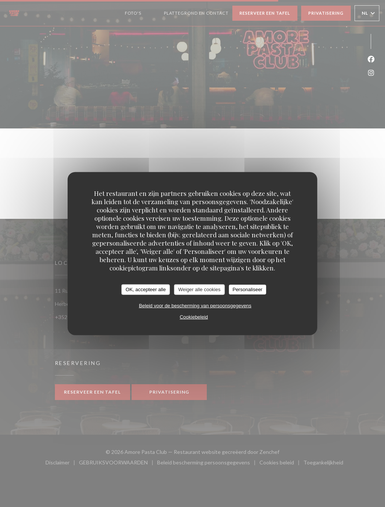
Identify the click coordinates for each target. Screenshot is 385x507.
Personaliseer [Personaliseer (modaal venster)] (247, 289)
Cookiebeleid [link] (194, 316)
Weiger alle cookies (199, 289)
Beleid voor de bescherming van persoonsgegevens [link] (195, 305)
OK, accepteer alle (146, 289)
